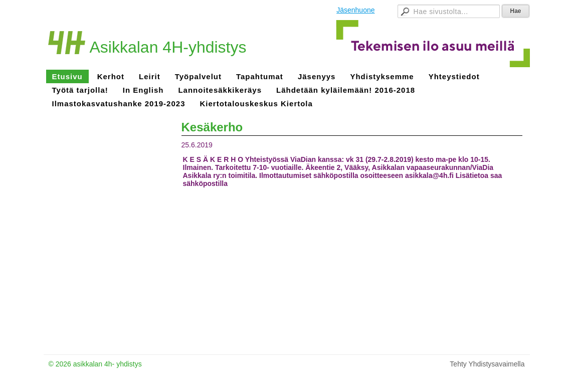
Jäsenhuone (355, 10)
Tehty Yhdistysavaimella (487, 364)
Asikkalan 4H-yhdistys (168, 47)
